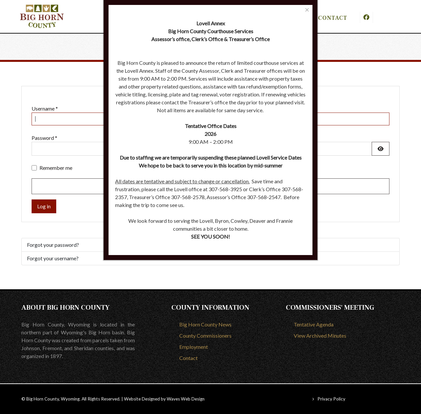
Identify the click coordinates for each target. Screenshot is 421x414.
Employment (193, 347)
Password (44, 138)
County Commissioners (205, 335)
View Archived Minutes (320, 335)
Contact (188, 358)
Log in (44, 206)
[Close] (307, 9)
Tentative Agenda (314, 324)
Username (45, 108)
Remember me (55, 168)
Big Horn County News (205, 324)
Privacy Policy (331, 398)
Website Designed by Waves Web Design (164, 398)
